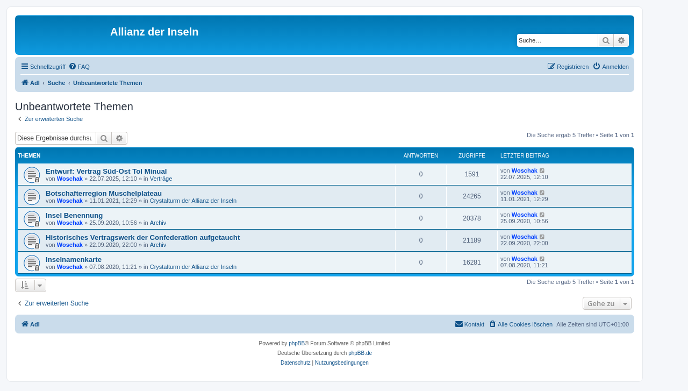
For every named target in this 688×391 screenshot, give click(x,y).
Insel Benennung (74, 215)
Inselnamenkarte (74, 259)
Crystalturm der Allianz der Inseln (193, 200)
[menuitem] (79, 66)
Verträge (161, 178)
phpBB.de (360, 353)
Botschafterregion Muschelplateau (104, 193)
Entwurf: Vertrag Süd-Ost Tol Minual (106, 171)
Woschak (70, 178)
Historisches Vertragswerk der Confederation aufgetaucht (143, 237)
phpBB (297, 343)
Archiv (158, 222)
